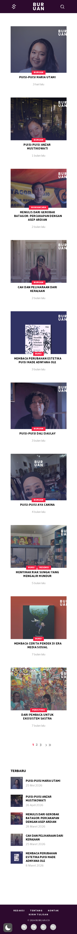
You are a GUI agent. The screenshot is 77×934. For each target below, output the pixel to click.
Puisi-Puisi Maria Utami (37, 77)
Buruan (38, 72)
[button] (7, 927)
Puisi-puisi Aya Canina (37, 505)
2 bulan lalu (38, 227)
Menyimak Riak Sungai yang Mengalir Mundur (37, 574)
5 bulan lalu (38, 583)
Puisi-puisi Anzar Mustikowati (37, 147)
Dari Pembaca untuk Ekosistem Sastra (37, 717)
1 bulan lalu (38, 155)
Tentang (36, 910)
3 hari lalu (38, 84)
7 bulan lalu (38, 654)
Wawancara (38, 207)
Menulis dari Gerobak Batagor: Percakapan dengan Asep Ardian (38, 216)
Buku (38, 354)
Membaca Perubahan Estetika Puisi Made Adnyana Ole (38, 360)
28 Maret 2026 (35, 826)
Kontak (53, 910)
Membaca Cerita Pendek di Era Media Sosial (38, 645)
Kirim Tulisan (38, 914)
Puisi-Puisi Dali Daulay (37, 433)
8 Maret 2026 (35, 865)
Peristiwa (38, 710)
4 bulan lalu (38, 512)
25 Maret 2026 (35, 844)
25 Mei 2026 (34, 785)
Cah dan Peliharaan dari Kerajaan (37, 289)
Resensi (44, 567)
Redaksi (19, 910)
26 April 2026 (34, 805)
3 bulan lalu (38, 369)
